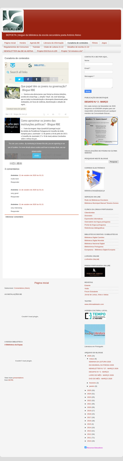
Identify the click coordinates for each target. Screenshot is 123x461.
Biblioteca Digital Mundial (94, 240)
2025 (89, 390)
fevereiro (92, 383)
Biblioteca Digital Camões (94, 237)
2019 (89, 411)
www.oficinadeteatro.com (94, 304)
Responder (15, 182)
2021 (89, 404)
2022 (89, 400)
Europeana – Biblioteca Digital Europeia (100, 250)
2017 (89, 417)
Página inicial (10, 43)
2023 (89, 397)
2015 (89, 424)
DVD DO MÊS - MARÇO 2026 (100, 379)
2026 (89, 356)
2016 (89, 421)
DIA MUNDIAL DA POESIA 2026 (101, 365)
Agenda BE (35, 43)
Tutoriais (36, 47)
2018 (89, 414)
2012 (89, 434)
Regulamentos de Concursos (16, 47)
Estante (87, 285)
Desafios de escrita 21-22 (78, 47)
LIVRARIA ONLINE (92, 259)
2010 (89, 441)
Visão (87, 288)
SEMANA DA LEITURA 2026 (100, 362)
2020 (89, 407)
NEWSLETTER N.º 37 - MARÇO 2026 (103, 368)
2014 (89, 427)
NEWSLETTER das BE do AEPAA (18, 51)
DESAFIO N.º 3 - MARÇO (96, 102)
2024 (89, 394)
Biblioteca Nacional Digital (95, 244)
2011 (89, 438)
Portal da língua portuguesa (95, 225)
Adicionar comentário (14, 217)
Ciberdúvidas (90, 213)
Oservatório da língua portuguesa (97, 222)
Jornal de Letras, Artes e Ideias (96, 295)
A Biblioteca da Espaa (13, 345)
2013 (89, 431)
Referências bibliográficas (94, 228)
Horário (23, 43)
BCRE (10, 380)
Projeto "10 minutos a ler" (72, 51)
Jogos (104, 43)
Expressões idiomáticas (94, 219)
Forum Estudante (91, 292)
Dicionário (88, 216)
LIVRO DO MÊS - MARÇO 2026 (101, 375)
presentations (18, 378)
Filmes (95, 43)
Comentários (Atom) (22, 288)
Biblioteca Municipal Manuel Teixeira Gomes (102, 203)
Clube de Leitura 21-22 (53, 47)
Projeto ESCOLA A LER (47, 51)
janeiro (92, 386)
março (92, 359)
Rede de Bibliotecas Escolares (96, 200)
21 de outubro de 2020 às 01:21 (31, 175)
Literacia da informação (54, 43)
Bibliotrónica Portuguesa (94, 247)
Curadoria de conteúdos (78, 43)
